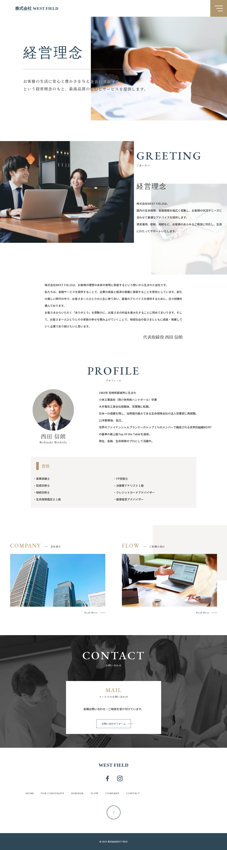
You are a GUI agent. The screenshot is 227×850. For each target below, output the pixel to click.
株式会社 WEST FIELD (36, 8)
